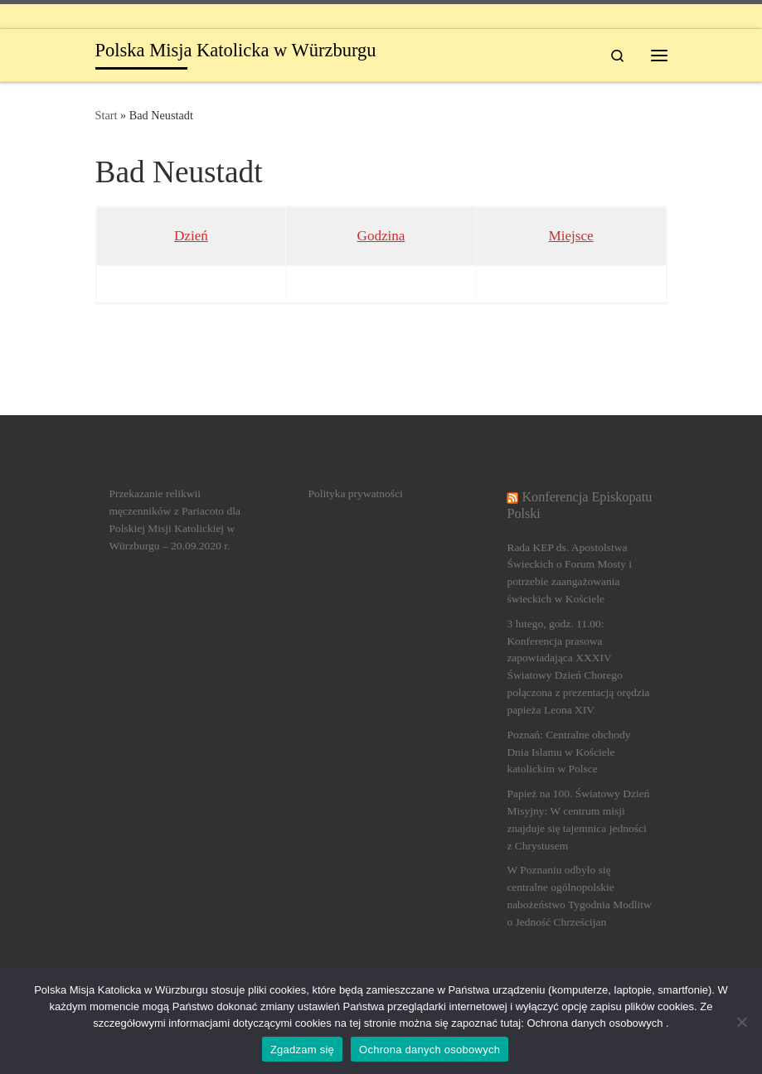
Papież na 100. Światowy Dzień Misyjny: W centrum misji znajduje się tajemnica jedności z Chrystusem (578, 819)
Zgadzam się (302, 1049)
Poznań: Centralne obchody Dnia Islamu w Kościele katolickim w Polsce (568, 752)
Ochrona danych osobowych (429, 1049)
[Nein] (741, 1022)
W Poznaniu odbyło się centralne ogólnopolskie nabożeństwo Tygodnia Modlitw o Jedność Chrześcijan (579, 896)
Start (106, 115)
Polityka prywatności (355, 493)
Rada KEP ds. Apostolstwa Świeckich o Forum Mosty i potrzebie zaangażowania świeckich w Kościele (569, 573)
